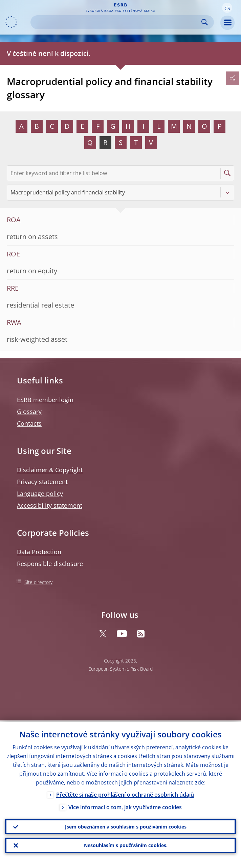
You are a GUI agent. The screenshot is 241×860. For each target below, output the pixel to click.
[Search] (117, 22)
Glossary (29, 411)
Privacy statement (42, 482)
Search (204, 22)
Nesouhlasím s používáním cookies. (126, 845)
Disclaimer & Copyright (50, 470)
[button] (227, 8)
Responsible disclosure (50, 564)
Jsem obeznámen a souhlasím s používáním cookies (126, 825)
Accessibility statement (49, 505)
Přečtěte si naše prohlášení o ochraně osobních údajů (125, 793)
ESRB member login (45, 400)
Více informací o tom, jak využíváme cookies (125, 805)
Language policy (40, 493)
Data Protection (39, 552)
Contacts (29, 423)
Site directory (38, 582)
